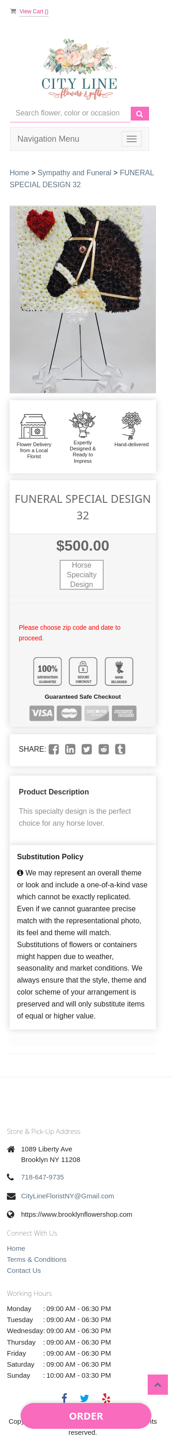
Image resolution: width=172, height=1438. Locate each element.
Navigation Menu (48, 139)
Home (19, 173)
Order (86, 1415)
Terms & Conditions (37, 1259)
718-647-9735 (42, 1177)
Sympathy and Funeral (74, 173)
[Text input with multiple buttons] (70, 113)
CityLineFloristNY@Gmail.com (67, 1196)
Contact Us (24, 1270)
